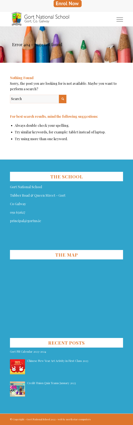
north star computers (78, 419)
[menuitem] (68, 3)
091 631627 (17, 212)
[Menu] (118, 18)
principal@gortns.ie (25, 221)
